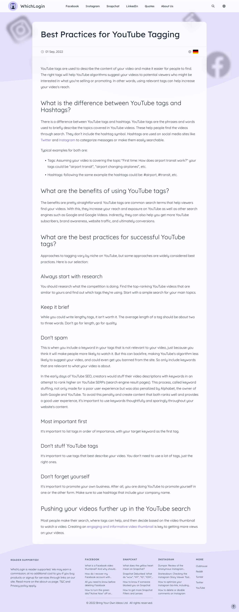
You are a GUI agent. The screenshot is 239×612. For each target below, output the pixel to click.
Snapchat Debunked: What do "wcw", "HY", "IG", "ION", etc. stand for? (137, 575)
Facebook (72, 6)
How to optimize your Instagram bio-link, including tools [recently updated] (173, 583)
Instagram (93, 6)
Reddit (199, 571)
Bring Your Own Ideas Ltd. (112, 603)
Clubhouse (201, 566)
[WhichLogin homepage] (26, 6)
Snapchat (113, 6)
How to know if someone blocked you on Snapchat (136, 583)
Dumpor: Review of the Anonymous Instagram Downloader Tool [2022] (171, 567)
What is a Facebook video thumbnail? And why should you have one (100, 567)
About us (167, 6)
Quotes (149, 6)
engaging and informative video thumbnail (120, 526)
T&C (62, 581)
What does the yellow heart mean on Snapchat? (138, 567)
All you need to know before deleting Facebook (100, 583)
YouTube (200, 587)
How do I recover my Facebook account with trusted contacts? (97, 575)
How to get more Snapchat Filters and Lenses (138, 592)
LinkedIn (132, 6)
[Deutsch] (195, 52)
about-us (45, 581)
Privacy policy (19, 585)
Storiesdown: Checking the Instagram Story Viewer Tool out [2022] (173, 575)
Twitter (46, 140)
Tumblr (199, 576)
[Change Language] (224, 6)
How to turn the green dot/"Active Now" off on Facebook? (98, 592)
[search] (213, 6)
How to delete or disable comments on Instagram (171, 592)
